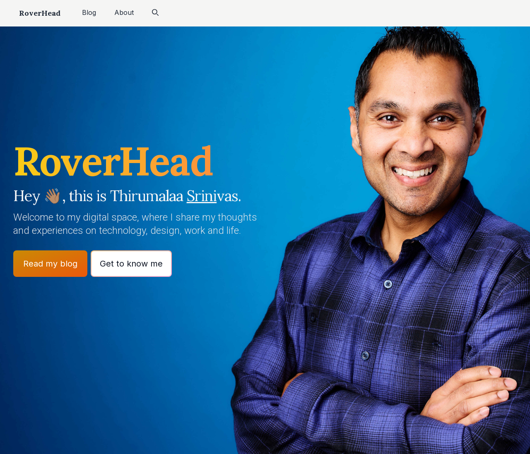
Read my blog (50, 264)
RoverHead (39, 13)
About (124, 12)
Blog (89, 12)
